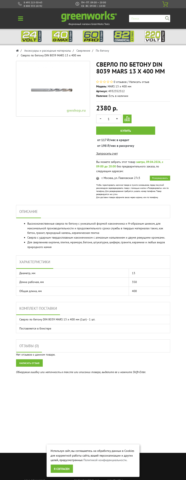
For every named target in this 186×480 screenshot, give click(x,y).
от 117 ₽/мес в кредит (101, 140)
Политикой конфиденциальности (105, 460)
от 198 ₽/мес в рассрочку (101, 145)
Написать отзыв (139, 82)
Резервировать (160, 178)
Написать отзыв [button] (29, 363)
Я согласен (61, 469)
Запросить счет (107, 153)
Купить (125, 131)
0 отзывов (120, 82)
